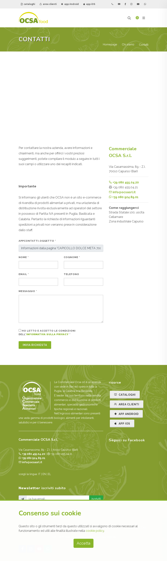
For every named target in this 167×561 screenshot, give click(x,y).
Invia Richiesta (35, 344)
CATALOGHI (125, 394)
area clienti (48, 4)
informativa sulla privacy (47, 334)
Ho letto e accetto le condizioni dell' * (47, 332)
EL (49, 474)
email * (24, 274)
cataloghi (28, 4)
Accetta (83, 543)
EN (44, 474)
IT (39, 474)
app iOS (89, 4)
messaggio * (28, 291)
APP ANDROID (126, 414)
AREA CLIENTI (126, 404)
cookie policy (95, 531)
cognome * (72, 257)
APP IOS (122, 423)
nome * (24, 257)
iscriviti (96, 499)
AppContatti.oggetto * (37, 240)
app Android (70, 4)
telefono (71, 274)
